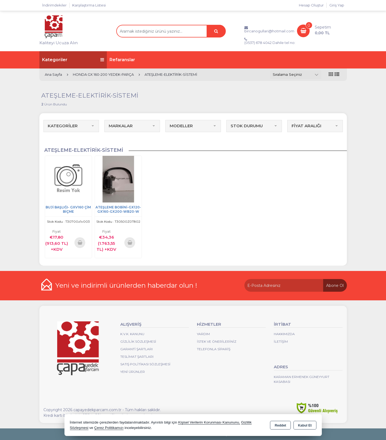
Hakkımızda (284, 334)
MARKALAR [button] (132, 125)
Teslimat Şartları (136, 357)
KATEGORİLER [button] (71, 125)
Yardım (203, 334)
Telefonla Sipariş (213, 349)
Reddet (280, 425)
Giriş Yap (336, 5)
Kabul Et (305, 425)
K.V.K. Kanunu (132, 334)
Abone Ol (335, 285)
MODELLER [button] (193, 125)
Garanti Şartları (136, 349)
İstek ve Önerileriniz (216, 341)
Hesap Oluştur (311, 5)
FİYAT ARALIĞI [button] (315, 125)
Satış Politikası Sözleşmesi (145, 364)
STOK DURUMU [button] (254, 125)
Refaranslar (122, 59)
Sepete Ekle (79, 242)
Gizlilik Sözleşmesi (138, 341)
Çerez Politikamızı (109, 428)
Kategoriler (73, 60)
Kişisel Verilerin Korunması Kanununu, (209, 422)
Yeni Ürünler (132, 372)
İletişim (281, 341)
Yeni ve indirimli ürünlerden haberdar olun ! (126, 285)
